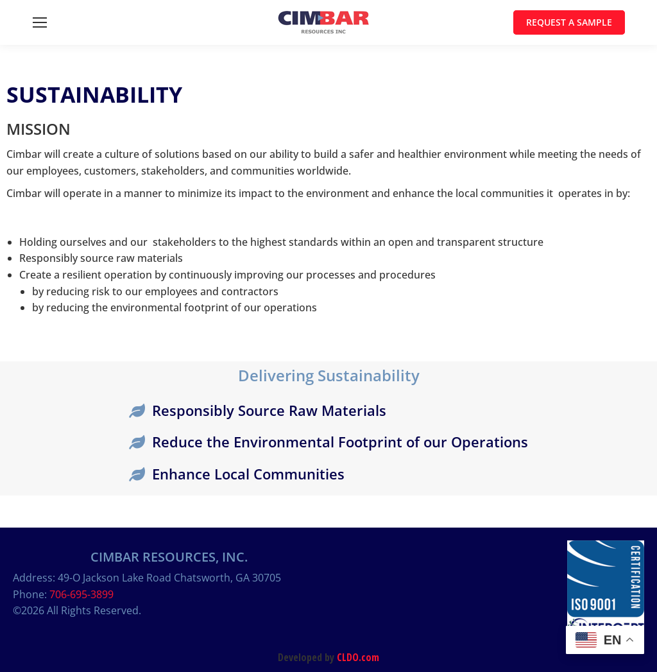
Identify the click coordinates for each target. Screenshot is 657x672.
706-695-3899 (81, 594)
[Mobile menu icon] (39, 22)
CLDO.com (358, 657)
